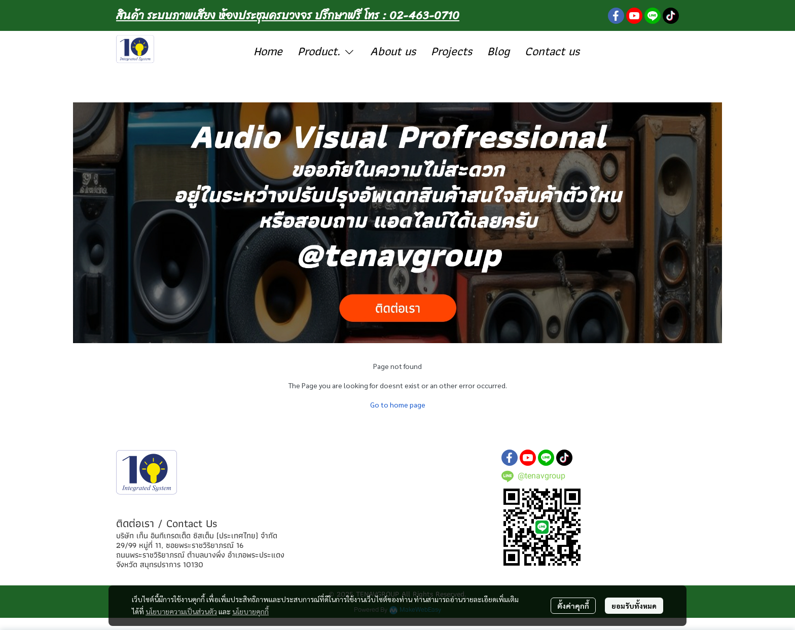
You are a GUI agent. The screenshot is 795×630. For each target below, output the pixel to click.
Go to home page (397, 404)
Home (268, 51)
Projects (451, 51)
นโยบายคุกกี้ (250, 611)
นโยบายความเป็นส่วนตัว (181, 611)
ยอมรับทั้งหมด (634, 605)
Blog (498, 51)
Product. (326, 51)
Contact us (552, 51)
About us (393, 51)
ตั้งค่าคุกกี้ (573, 605)
